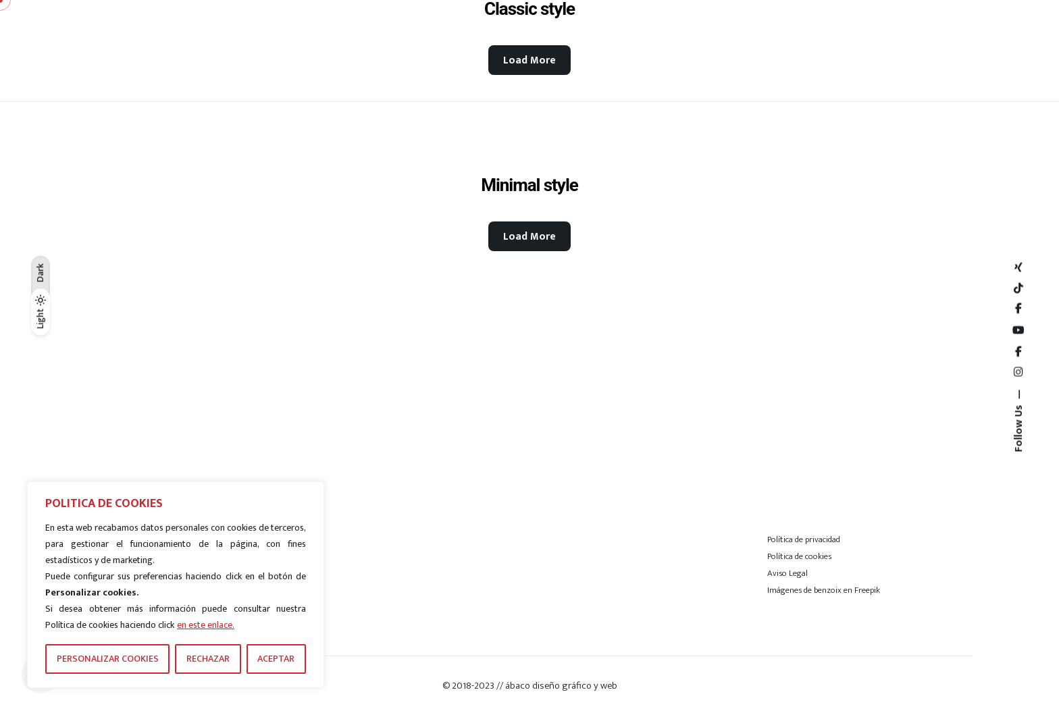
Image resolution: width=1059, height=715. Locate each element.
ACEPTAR (275, 658)
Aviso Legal (787, 573)
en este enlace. (205, 625)
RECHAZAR (208, 658)
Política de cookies (799, 556)
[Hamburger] (931, 51)
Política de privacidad (803, 539)
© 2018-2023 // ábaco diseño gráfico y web (529, 685)
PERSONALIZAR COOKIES (108, 658)
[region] (175, 584)
